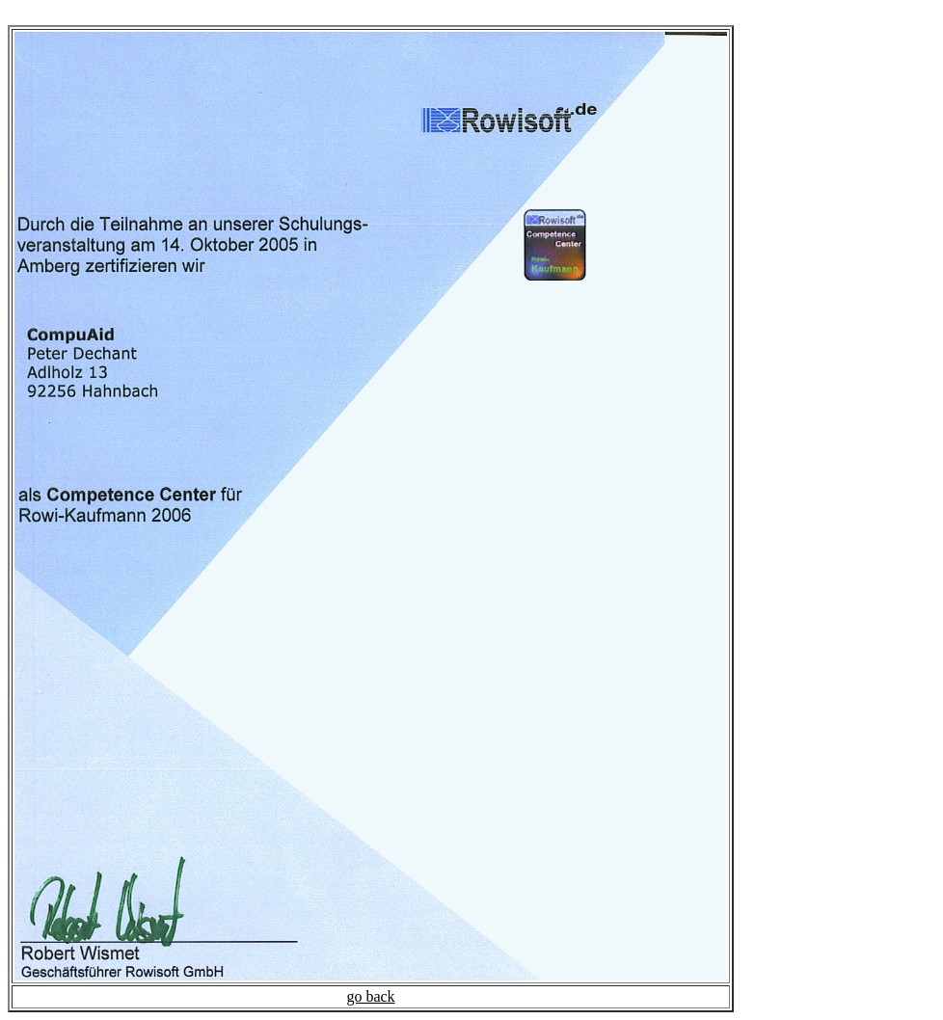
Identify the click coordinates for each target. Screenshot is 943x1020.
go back (370, 996)
